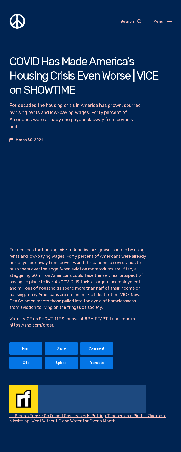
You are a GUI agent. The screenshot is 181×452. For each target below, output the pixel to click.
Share (61, 348)
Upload (61, 363)
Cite (26, 363)
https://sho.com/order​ (31, 325)
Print (26, 348)
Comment (96, 348)
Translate (96, 363)
